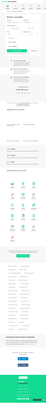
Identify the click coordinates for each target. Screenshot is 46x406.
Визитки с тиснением (23, 269)
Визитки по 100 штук (12, 295)
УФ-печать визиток (26, 328)
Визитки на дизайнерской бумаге (15, 273)
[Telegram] (20, 402)
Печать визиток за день (13, 306)
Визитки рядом (21, 325)
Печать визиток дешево (24, 317)
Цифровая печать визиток (25, 266)
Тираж (8, 31)
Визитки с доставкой (12, 266)
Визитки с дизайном (25, 321)
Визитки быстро (12, 325)
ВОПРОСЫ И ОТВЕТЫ (23, 389)
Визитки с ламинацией (13, 299)
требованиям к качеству (30, 347)
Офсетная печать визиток (13, 328)
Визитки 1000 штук (12, 310)
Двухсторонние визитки (23, 332)
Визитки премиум (24, 299)
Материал (9, 20)
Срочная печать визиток (13, 292)
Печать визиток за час (25, 303)
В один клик (34, 50)
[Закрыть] (44, 102)
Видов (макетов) (26, 31)
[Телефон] (28, 402)
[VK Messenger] (24, 402)
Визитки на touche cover (25, 295)
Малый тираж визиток (13, 303)
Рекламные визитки (24, 277)
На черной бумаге (12, 288)
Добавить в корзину (16, 50)
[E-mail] (17, 402)
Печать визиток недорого (13, 314)
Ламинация (25, 20)
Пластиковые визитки (24, 288)
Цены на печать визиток (26, 306)
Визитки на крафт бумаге (29, 273)
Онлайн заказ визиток (26, 292)
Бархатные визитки (12, 284)
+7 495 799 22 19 (22, 90)
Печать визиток (12, 332)
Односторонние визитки (24, 284)
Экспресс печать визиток (23, 280)
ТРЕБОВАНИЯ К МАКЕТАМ (23, 392)
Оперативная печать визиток (25, 310)
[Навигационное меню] (44, 1)
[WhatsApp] (22, 402)
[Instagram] (26, 402)
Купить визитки (25, 314)
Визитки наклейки (12, 269)
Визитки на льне (12, 280)
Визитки (9, 11)
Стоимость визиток (12, 317)
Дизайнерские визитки (13, 321)
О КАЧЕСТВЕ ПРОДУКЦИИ (23, 395)
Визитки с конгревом (12, 277)
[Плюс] (37, 34)
